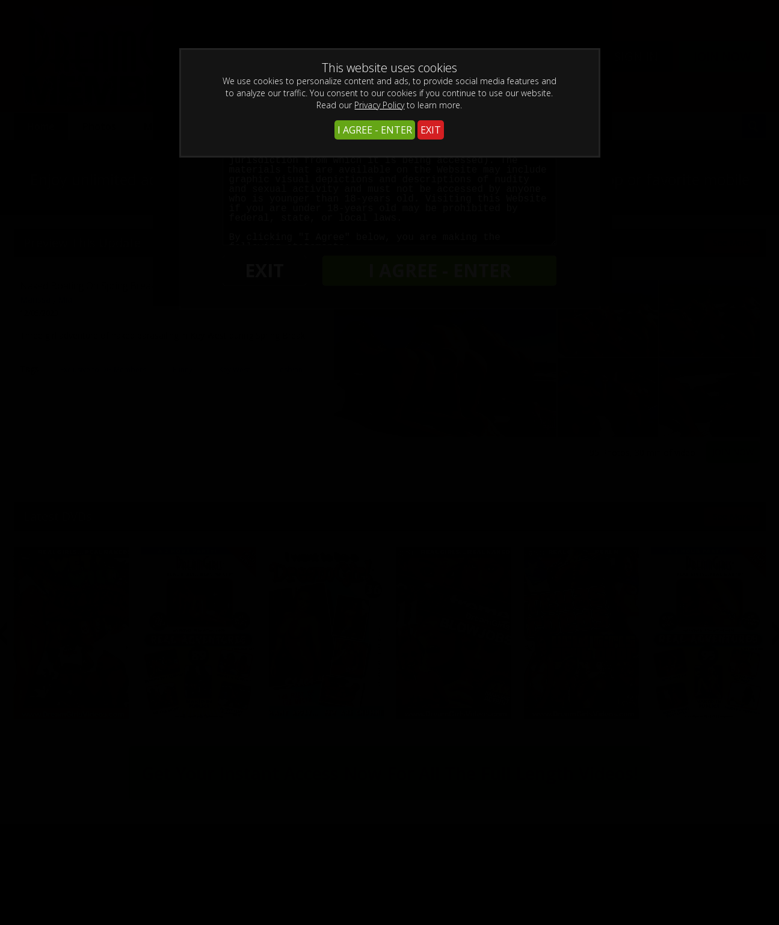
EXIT (430, 130)
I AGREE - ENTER (374, 130)
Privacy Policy (379, 105)
